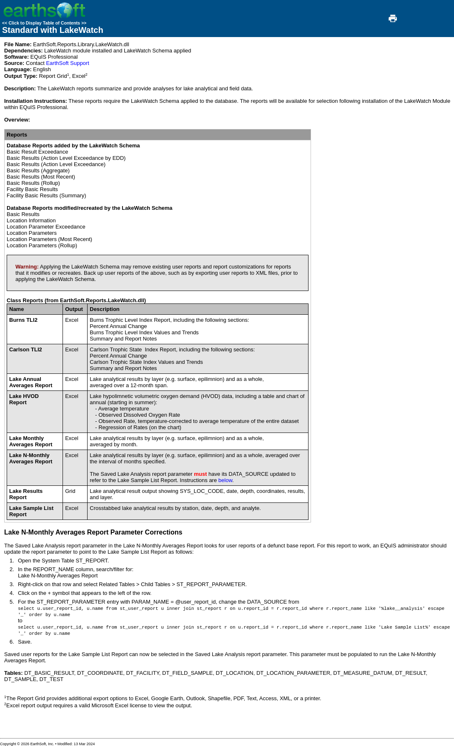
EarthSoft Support (67, 63)
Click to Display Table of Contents (44, 22)
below (225, 480)
